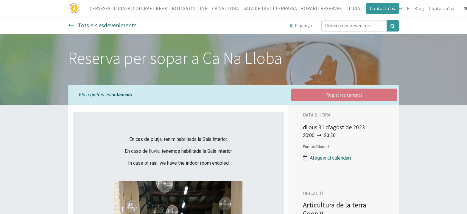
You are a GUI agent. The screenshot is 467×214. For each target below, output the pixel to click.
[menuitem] (128, 8)
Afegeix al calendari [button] (330, 158)
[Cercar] (393, 26)
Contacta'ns (382, 8)
